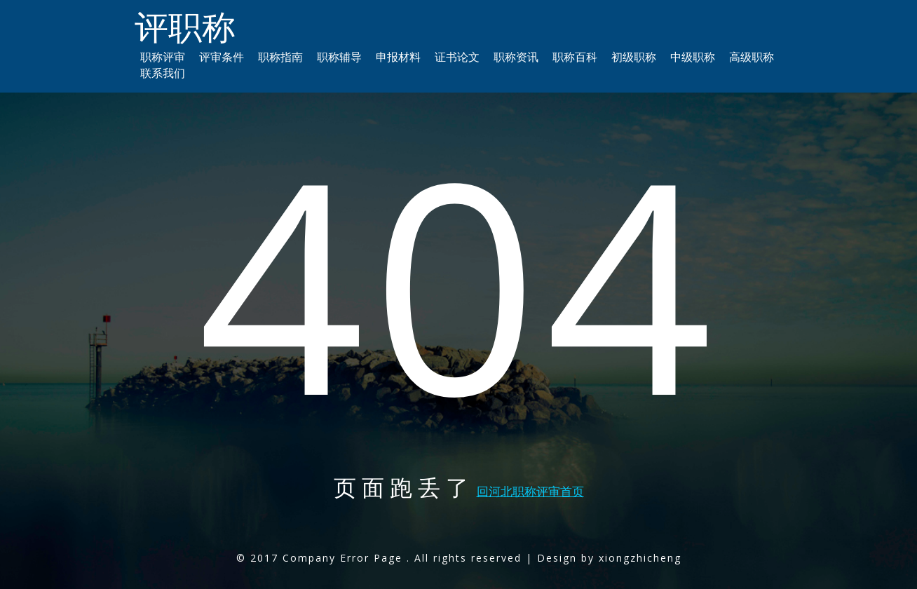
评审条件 (221, 57)
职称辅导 (339, 57)
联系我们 (162, 73)
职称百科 (574, 57)
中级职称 (692, 57)
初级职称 (633, 57)
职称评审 (162, 57)
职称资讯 (516, 57)
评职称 (185, 26)
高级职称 (751, 57)
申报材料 (398, 57)
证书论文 (457, 57)
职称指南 (280, 57)
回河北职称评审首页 (530, 491)
